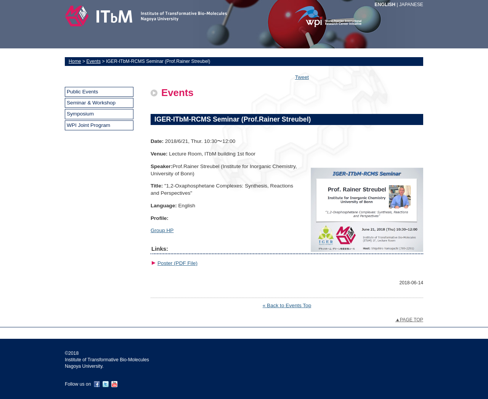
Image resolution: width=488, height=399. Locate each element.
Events (94, 61)
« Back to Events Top (287, 305)
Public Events (82, 92)
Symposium (80, 114)
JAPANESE (411, 4)
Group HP (162, 230)
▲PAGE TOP (409, 319)
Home (75, 61)
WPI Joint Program (88, 125)
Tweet (302, 77)
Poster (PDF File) (177, 263)
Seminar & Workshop (91, 103)
